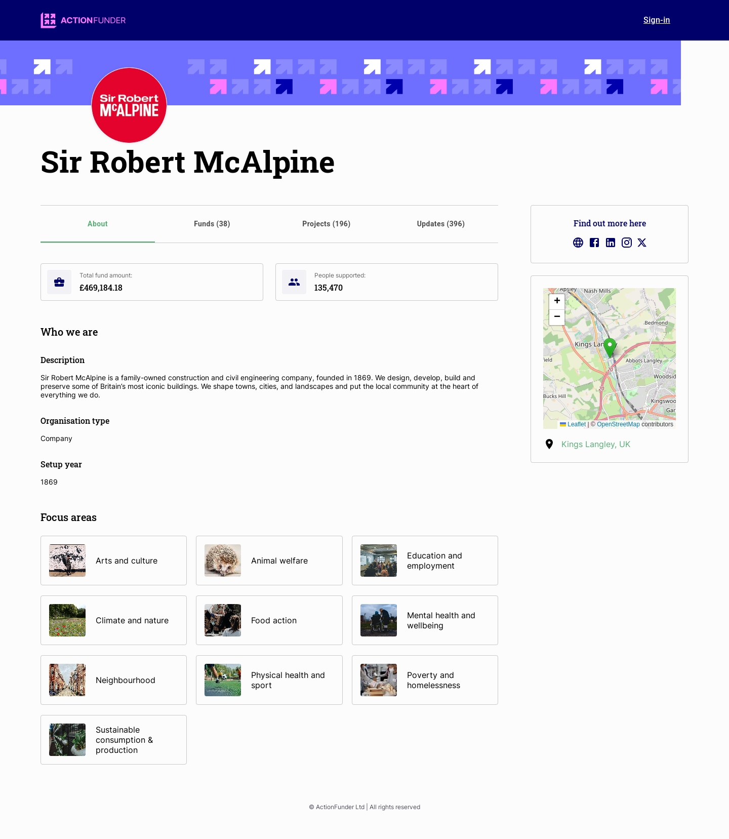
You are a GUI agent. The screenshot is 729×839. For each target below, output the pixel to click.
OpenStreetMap (618, 424)
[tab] (97, 224)
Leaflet (573, 424)
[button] (609, 348)
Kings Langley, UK (595, 444)
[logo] (83, 20)
